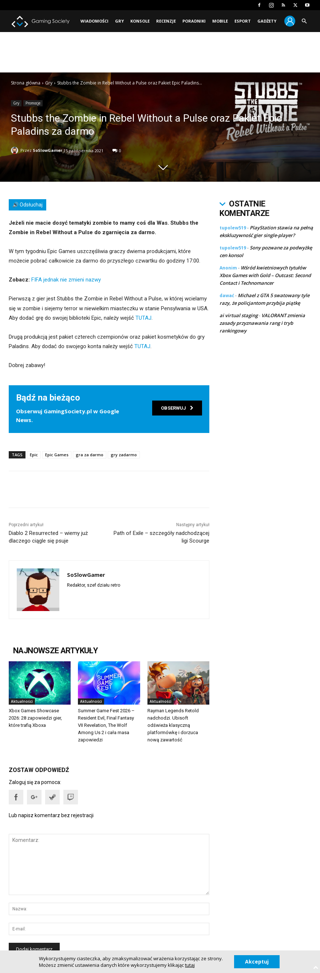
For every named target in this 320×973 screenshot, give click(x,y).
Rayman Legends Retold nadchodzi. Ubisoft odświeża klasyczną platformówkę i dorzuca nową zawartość (173, 725)
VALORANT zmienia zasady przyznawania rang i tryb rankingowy (262, 323)
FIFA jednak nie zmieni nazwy (66, 279)
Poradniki (194, 21)
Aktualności (22, 701)
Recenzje (166, 21)
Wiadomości (94, 21)
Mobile (220, 21)
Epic (34, 454)
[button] (304, 21)
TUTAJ (143, 318)
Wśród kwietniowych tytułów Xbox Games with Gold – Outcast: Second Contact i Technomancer (265, 275)
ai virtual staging (239, 315)
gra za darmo (89, 454)
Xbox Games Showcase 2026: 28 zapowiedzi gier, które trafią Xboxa (35, 718)
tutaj (190, 965)
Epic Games (56, 454)
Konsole (140, 21)
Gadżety (266, 21)
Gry (119, 21)
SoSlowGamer (47, 150)
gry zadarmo (124, 454)
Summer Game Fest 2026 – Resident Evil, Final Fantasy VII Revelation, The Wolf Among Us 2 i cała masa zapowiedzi (106, 725)
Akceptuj (257, 961)
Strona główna (25, 83)
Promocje (33, 103)
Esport (242, 21)
